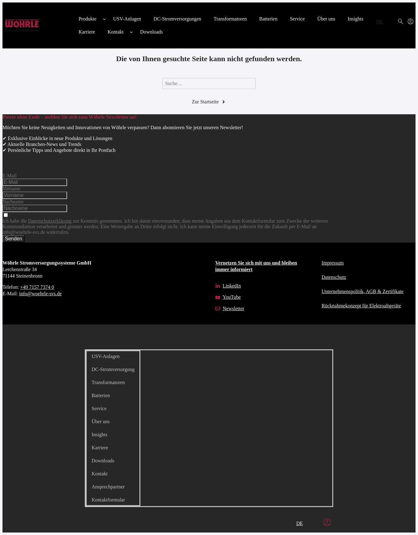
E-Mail (9, 175)
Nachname (13, 201)
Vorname (11, 188)
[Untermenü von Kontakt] (131, 32)
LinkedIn (232, 285)
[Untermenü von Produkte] (104, 18)
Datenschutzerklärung (49, 221)
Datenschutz (334, 277)
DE (379, 21)
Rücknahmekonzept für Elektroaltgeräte (361, 305)
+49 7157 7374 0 (37, 287)
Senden (13, 238)
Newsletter (233, 308)
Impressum (333, 262)
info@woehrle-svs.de (40, 293)
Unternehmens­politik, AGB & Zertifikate (363, 291)
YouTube (232, 297)
